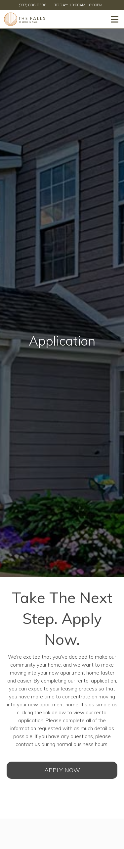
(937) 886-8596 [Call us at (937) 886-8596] (32, 4)
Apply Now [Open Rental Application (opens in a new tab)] (62, 770)
